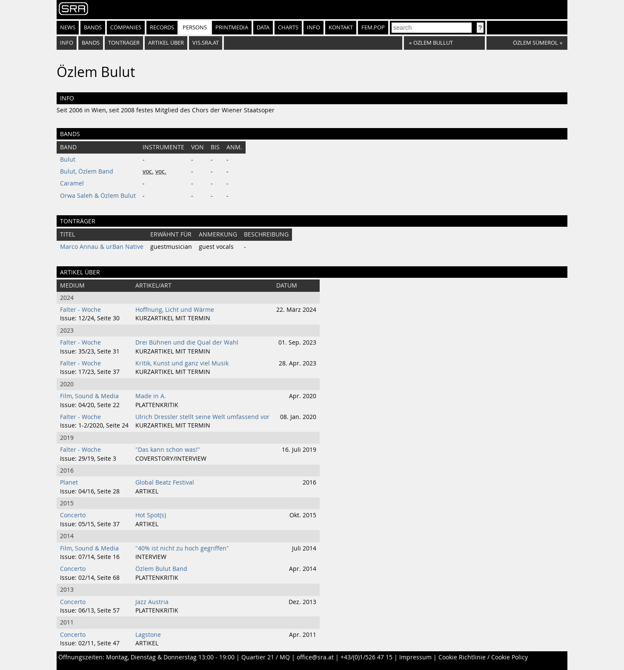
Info (313, 27)
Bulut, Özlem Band (86, 171)
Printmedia (231, 27)
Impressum (415, 657)
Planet (69, 482)
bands (91, 42)
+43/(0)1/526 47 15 (366, 657)
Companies (125, 27)
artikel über (166, 42)
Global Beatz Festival (164, 482)
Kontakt (341, 27)
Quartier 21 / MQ (265, 657)
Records (162, 27)
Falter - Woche (80, 310)
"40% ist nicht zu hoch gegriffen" (182, 548)
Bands (93, 27)
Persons (195, 27)
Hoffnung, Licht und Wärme (174, 310)
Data (263, 27)
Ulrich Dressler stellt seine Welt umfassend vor (202, 417)
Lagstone (148, 635)
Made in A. (150, 396)
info (66, 42)
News (67, 27)
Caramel (72, 183)
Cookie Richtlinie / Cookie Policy (483, 657)
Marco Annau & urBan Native (101, 247)
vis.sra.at (205, 42)
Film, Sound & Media (89, 396)
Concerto (73, 515)
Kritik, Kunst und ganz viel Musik (182, 363)
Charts (288, 27)
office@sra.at (315, 657)
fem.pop (373, 27)
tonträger (124, 42)
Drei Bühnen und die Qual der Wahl (186, 342)
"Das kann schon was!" (167, 449)
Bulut (67, 159)
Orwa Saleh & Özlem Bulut (98, 196)
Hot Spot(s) (150, 515)
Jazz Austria (152, 602)
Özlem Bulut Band (161, 569)
